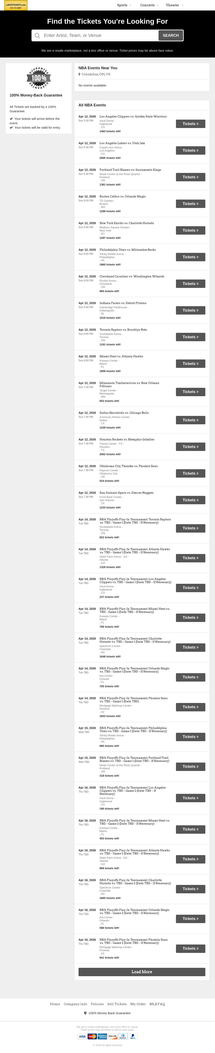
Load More (142, 972)
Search (171, 35)
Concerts (149, 5)
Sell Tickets (117, 1004)
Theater (175, 5)
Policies (97, 1004)
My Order (138, 1004)
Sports (124, 5)
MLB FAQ (157, 1004)
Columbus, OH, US (94, 74)
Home (55, 1004)
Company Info (75, 1004)
